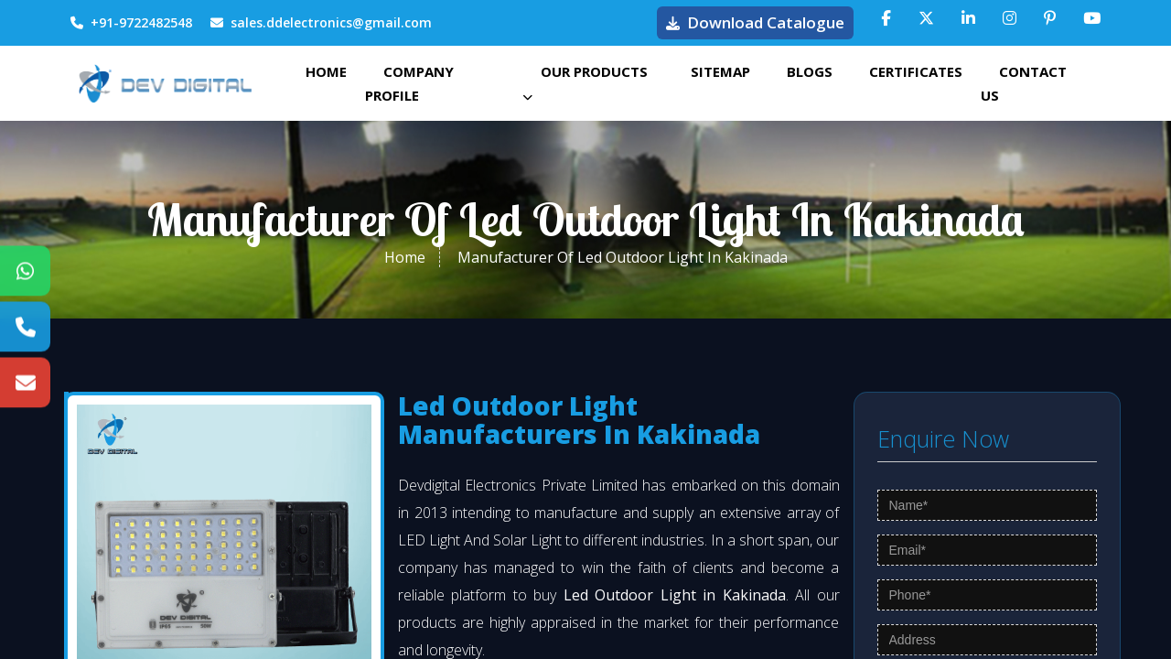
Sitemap (720, 71)
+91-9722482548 (131, 22)
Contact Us (1024, 83)
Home (326, 71)
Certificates (915, 71)
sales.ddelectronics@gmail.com (321, 22)
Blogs (810, 71)
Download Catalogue (755, 22)
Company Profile (409, 83)
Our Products (585, 82)
